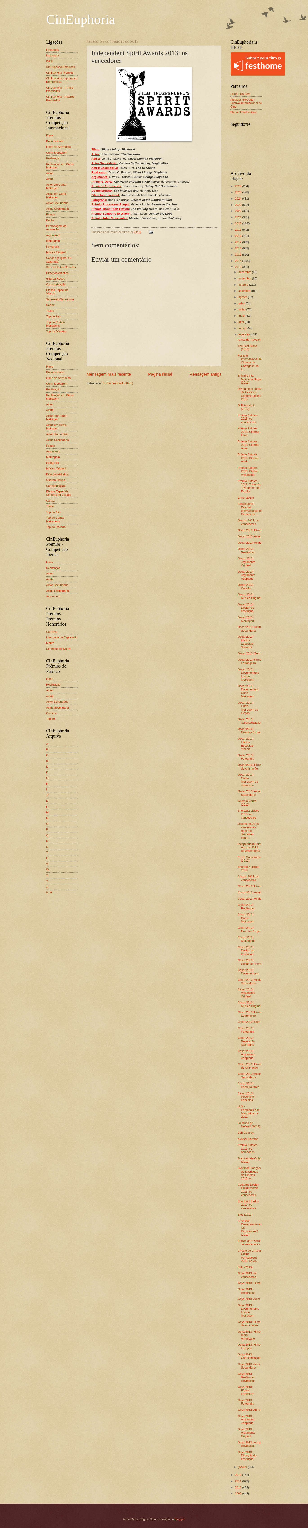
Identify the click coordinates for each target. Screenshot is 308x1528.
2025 (238, 192)
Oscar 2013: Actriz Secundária (249, 628)
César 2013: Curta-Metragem (246, 918)
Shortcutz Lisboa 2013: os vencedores (248, 814)
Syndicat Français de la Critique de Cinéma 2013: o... (249, 1173)
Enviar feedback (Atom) (118, 383)
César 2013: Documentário (248, 971)
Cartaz (50, 305)
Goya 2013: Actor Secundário (249, 1365)
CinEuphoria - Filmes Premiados (59, 89)
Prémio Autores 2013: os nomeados (247, 1148)
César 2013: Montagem (246, 939)
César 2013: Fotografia (246, 1029)
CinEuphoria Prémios (60, 72)
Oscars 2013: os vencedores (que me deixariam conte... (248, 830)
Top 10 (50, 718)
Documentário (55, 141)
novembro (245, 278)
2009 (238, 1493)
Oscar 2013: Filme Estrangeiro (249, 661)
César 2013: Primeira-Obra (248, 1085)
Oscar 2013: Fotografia (246, 757)
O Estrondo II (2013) (246, 407)
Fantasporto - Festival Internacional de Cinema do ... (250, 509)
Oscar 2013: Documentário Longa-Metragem (248, 674)
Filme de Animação (58, 146)
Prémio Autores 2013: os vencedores (247, 418)
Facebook (52, 50)
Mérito (50, 643)
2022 (238, 211)
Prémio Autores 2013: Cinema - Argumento (249, 471)
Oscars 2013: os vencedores (248, 522)
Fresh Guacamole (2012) (249, 858)
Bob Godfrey (246, 1132)
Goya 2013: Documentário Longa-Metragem (248, 1310)
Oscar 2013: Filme (249, 530)
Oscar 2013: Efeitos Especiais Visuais (245, 744)
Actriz (49, 179)
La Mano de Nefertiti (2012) (249, 1124)
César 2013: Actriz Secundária (249, 981)
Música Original (56, 252)
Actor (49, 173)
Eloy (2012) (245, 1214)
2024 (238, 198)
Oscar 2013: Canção (245, 586)
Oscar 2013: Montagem (246, 619)
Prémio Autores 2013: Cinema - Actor (249, 445)
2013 (238, 267)
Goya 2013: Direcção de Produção (247, 1455)
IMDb (49, 61)
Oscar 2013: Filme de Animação (249, 766)
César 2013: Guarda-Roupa (249, 929)
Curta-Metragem (56, 152)
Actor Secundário (57, 203)
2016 (238, 248)
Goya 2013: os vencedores (247, 1275)
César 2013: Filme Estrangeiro (249, 1013)
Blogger (180, 1519)
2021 (238, 217)
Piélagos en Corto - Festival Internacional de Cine (246, 103)
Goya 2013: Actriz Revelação (249, 1444)
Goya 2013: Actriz (249, 1409)
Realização (53, 158)
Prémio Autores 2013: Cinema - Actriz (249, 458)
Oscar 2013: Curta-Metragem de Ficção (248, 708)
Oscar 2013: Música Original (249, 596)
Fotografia (52, 246)
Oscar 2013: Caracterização (249, 721)
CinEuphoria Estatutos (60, 67)
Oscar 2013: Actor (249, 536)
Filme (49, 135)
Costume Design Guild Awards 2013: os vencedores (248, 1190)
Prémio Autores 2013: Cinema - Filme (249, 431)
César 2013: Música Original (249, 1004)
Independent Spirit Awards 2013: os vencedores (249, 847)
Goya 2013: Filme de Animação (249, 1323)
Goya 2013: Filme (249, 1283)
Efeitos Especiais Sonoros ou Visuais (58, 493)
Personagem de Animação (56, 227)
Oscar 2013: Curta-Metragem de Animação (248, 780)
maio (241, 315)
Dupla (50, 220)
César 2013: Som (249, 1021)
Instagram (52, 55)
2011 (238, 1481)
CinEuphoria (80, 19)
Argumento (53, 235)
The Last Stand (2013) (247, 347)
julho (241, 303)
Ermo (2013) (246, 497)
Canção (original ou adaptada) (58, 259)
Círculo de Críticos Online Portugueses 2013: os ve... (249, 1256)
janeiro (243, 1467)
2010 (238, 1487)
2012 (238, 1474)
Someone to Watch (58, 649)
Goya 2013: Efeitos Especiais (245, 1390)
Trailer (50, 310)
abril (241, 322)
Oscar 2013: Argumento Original (246, 562)
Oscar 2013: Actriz (249, 542)
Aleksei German (248, 1139)
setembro (244, 290)
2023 (238, 204)
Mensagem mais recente (109, 374)
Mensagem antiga (205, 374)
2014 (238, 261)
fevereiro (244, 334)
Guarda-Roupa (55, 278)
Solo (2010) (245, 1267)
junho (242, 309)
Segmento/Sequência (60, 299)
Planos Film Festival (243, 112)
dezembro (245, 272)
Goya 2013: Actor (249, 1299)
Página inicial (160, 374)
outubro (243, 284)
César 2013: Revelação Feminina (246, 1097)
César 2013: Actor (249, 892)
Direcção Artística (57, 273)
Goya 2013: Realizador (246, 1291)
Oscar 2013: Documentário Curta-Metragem (248, 691)
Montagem (53, 240)
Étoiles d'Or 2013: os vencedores (249, 1242)
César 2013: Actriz (249, 898)
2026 (238, 186)
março (242, 328)
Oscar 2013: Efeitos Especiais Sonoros (245, 642)
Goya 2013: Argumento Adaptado (246, 1419)
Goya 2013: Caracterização (249, 1356)
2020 (238, 223)
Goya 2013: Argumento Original (246, 1432)
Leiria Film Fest (240, 94)
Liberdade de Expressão (62, 637)
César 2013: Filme (249, 886)
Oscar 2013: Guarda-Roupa (249, 730)
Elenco (50, 214)
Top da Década (56, 331)
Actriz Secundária (57, 208)
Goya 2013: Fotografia (246, 1401)
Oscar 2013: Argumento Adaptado (246, 575)
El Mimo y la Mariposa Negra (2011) (250, 379)
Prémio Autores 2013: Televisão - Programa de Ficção (249, 486)
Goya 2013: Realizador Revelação (246, 1377)
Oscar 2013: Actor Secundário (249, 793)
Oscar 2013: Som (249, 653)
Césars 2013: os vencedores (248, 878)
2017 (238, 242)
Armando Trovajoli (249, 339)
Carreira (51, 631)
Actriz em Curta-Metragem (56, 195)
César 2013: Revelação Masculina (246, 1041)
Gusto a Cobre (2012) (247, 802)
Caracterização (56, 284)
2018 (238, 236)
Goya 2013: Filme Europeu (249, 1346)
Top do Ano (53, 316)
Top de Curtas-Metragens (55, 324)
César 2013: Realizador (246, 906)
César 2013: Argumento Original (246, 993)
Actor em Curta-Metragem (56, 186)
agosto (243, 297)
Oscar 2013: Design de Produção (246, 608)
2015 (238, 254)
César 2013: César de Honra (249, 961)
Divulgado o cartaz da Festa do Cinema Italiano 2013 (250, 394)
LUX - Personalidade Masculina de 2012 (248, 1111)
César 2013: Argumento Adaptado (246, 1054)
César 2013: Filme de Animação (249, 1065)
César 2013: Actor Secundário (249, 1075)
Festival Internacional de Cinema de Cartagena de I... (250, 362)
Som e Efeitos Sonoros (61, 267)
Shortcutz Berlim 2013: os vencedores (248, 1205)
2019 (238, 229)
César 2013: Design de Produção (246, 950)
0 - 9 (49, 892)
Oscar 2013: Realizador (246, 550)
